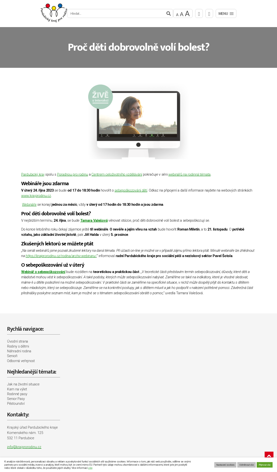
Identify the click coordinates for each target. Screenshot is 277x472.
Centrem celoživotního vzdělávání (117, 174)
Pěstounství (16, 403)
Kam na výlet (17, 389)
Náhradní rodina (19, 351)
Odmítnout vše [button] (246, 465)
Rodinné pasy (17, 394)
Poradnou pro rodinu (72, 174)
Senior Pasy (16, 399)
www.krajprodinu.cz (36, 196)
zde (90, 468)
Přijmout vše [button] (264, 465)
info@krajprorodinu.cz (24, 447)
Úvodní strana (17, 341)
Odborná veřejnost (21, 361)
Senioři (12, 356)
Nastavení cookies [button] (225, 465)
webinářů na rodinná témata (189, 174)
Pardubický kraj (33, 174)
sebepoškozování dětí (130, 190)
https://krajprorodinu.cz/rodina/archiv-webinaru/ (61, 256)
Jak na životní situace (23, 384)
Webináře (29, 204)
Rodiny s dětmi (18, 346)
